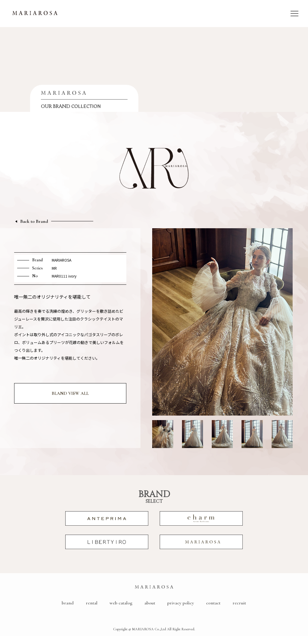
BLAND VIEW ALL (70, 393)
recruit (239, 603)
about (149, 603)
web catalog (120, 603)
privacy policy (180, 603)
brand (68, 603)
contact (213, 603)
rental (91, 603)
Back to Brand (34, 221)
